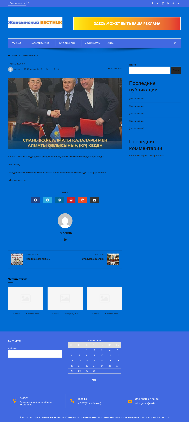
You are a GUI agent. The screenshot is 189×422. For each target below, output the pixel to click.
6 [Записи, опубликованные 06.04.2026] (71, 355)
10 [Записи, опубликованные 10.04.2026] (102, 355)
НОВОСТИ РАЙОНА (42, 43)
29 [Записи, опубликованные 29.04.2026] (87, 371)
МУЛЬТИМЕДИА (68, 43)
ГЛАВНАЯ (18, 43)
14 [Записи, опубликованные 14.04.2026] (79, 360)
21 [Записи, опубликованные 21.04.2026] (79, 365)
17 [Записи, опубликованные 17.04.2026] (102, 360)
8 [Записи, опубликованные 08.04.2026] (86, 355)
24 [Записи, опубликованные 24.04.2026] (102, 365)
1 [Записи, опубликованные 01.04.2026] (86, 350)
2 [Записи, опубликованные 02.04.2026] (94, 350)
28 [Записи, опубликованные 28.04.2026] (79, 371)
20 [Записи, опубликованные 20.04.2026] (72, 365)
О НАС (110, 43)
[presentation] (28, 2)
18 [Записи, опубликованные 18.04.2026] (110, 360)
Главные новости (16, 64)
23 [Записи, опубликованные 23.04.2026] (94, 365)
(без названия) (136, 98)
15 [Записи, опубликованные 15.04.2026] (87, 360)
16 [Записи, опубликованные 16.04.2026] (94, 360)
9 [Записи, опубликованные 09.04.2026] (94, 355)
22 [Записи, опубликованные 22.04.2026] (87, 365)
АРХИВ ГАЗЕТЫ (92, 43)
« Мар (93, 380)
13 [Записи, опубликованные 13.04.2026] (72, 360)
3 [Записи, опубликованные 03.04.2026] (101, 350)
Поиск (132, 64)
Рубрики (12, 348)
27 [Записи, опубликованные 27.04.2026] (72, 371)
